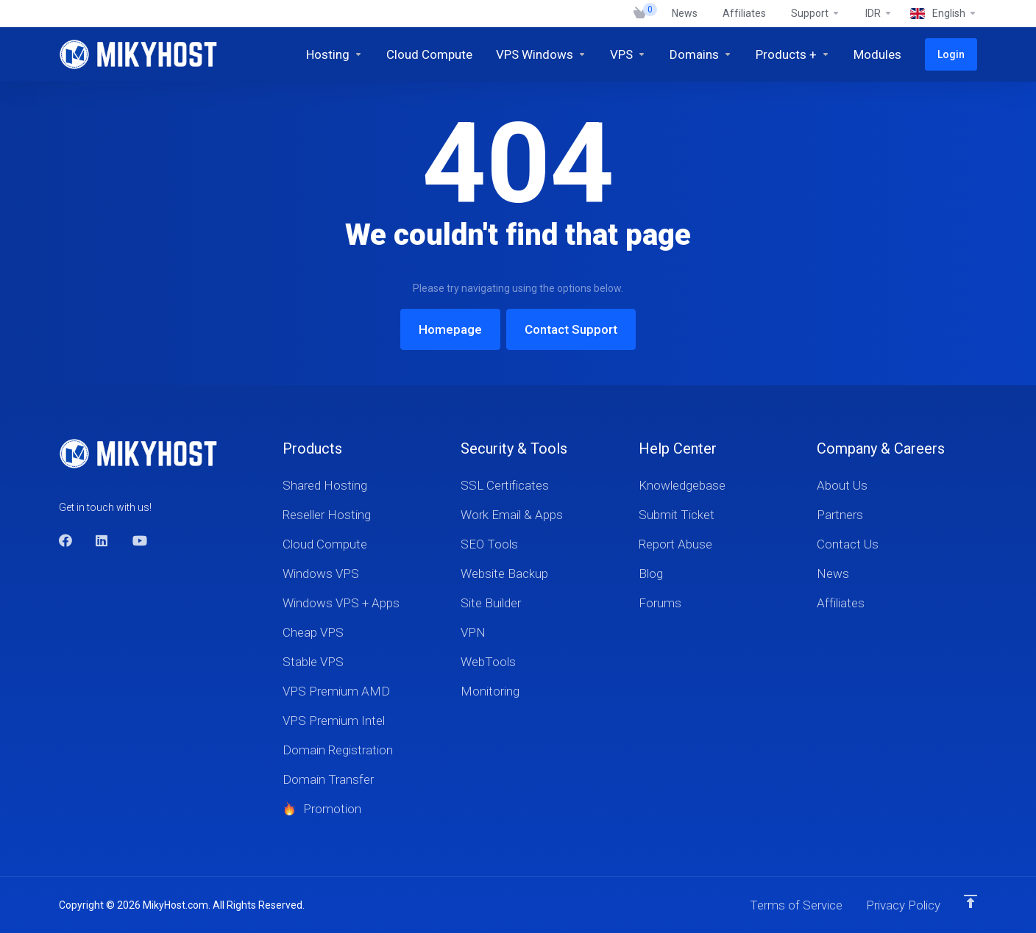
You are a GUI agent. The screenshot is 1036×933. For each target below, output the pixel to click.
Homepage (450, 329)
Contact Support (571, 329)
